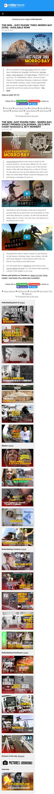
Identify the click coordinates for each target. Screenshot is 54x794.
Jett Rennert (22, 291)
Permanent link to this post (28, 116)
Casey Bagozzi (17, 75)
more (22, 303)
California (33, 108)
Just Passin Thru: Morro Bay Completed (24, 278)
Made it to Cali (36, 275)
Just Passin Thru (21, 108)
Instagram (35, 101)
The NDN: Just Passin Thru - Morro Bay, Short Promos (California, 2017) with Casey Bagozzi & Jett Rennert (27, 124)
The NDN (8, 108)
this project (29, 70)
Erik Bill (25, 72)
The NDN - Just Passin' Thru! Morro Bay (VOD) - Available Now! (27, 26)
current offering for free (15, 268)
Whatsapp (23, 101)
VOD (27, 113)
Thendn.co (27, 266)
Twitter (33, 104)
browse (21, 756)
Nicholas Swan (17, 111)
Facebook (23, 104)
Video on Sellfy (7, 95)
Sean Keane (32, 75)
